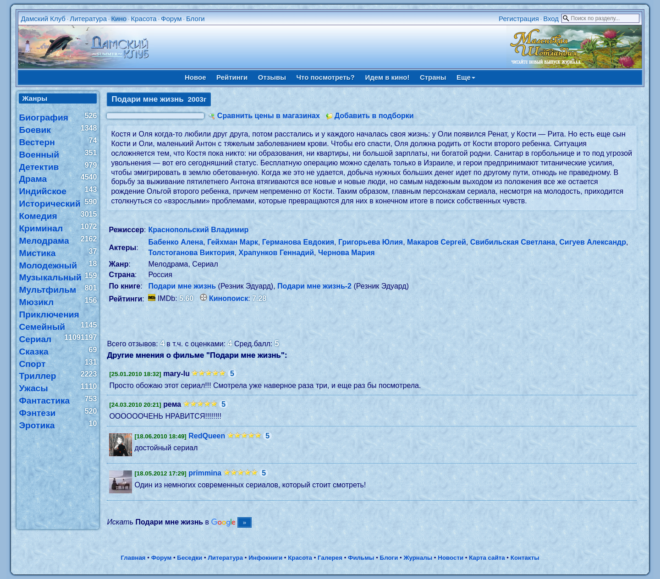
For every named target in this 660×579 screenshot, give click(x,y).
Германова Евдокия (298, 242)
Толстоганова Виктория (191, 253)
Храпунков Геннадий (276, 253)
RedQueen (206, 436)
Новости (450, 557)
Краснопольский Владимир (198, 230)
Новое (195, 77)
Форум (171, 18)
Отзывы (272, 77)
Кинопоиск (228, 298)
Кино (118, 18)
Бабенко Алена (175, 242)
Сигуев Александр (592, 242)
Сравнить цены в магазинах (268, 116)
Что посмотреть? (326, 77)
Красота (143, 18)
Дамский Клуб (43, 18)
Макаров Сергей (436, 242)
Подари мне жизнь (182, 286)
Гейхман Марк (232, 242)
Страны (433, 77)
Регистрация (519, 18)
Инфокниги (265, 557)
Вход (551, 18)
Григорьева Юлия (370, 242)
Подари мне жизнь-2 (314, 286)
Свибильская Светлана (513, 242)
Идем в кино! (387, 77)
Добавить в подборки (374, 116)
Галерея (330, 557)
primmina (204, 473)
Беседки (189, 557)
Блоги (195, 18)
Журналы (417, 557)
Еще (465, 77)
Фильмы (361, 557)
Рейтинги (232, 77)
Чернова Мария (346, 253)
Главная (133, 557)
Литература (88, 18)
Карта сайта (487, 557)
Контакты (525, 557)
